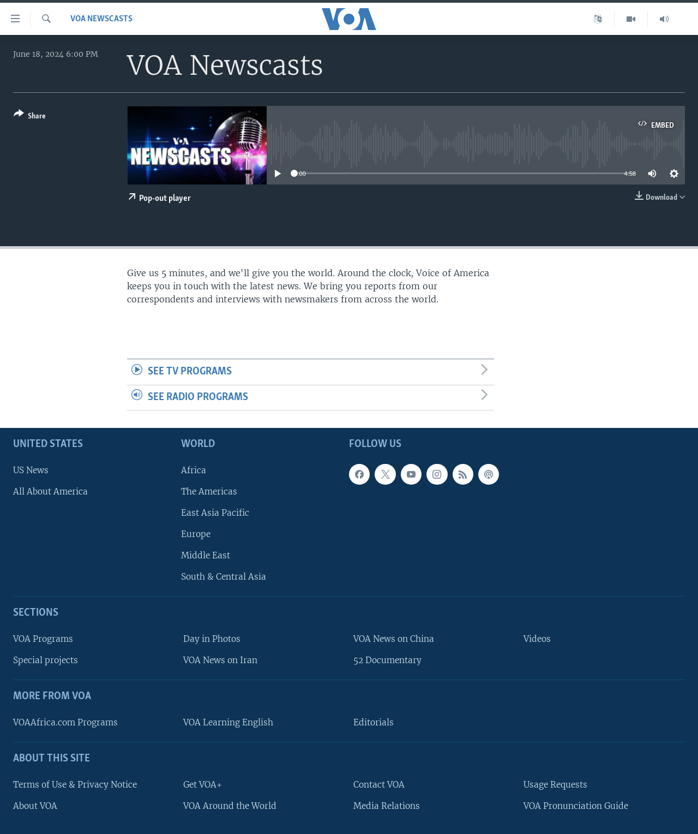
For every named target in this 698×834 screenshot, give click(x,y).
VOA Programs (43, 639)
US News (31, 470)
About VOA (35, 806)
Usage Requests (555, 784)
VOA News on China (393, 639)
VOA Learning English (228, 722)
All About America (50, 491)
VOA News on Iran (220, 661)
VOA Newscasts (101, 19)
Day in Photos (211, 639)
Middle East (205, 556)
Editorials (373, 722)
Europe (195, 534)
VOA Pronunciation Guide (576, 806)
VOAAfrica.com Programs (65, 722)
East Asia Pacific (215, 513)
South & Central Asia (223, 577)
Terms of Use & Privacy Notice (75, 784)
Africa (193, 470)
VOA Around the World (229, 806)
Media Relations (386, 806)
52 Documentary (387, 661)
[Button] (30, 117)
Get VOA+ (202, 784)
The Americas (209, 491)
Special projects (45, 661)
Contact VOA (379, 784)
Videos (537, 639)
